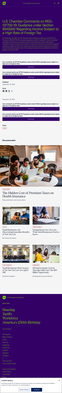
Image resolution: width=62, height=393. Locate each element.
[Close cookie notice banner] (59, 380)
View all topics (6, 329)
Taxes (4, 128)
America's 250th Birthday (21, 322)
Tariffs (7, 314)
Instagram (5, 355)
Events (4, 340)
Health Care (6, 189)
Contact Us (5, 347)
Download (31, 67)
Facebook (5, 353)
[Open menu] (58, 3)
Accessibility (6, 374)
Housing (8, 310)
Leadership (5, 345)
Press (4, 377)
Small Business (37, 227)
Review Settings (24, 389)
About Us (5, 342)
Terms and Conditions (9, 369)
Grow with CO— (7, 361)
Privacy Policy (6, 372)
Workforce (36, 265)
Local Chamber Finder (9, 363)
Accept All (36, 389)
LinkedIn (5, 350)
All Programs (6, 334)
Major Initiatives (7, 337)
